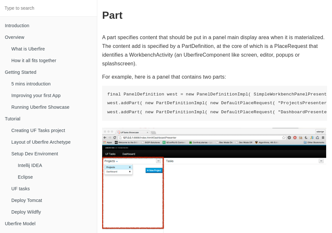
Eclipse (25, 177)
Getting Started (20, 72)
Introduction (17, 25)
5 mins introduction (31, 83)
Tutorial (12, 118)
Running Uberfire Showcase (40, 107)
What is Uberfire (28, 48)
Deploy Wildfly (26, 212)
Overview (14, 37)
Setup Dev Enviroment (34, 153)
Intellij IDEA (30, 165)
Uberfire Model (20, 223)
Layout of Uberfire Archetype (41, 142)
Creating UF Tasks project (38, 130)
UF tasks (20, 188)
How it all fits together (33, 60)
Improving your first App (36, 95)
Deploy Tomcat (26, 200)
